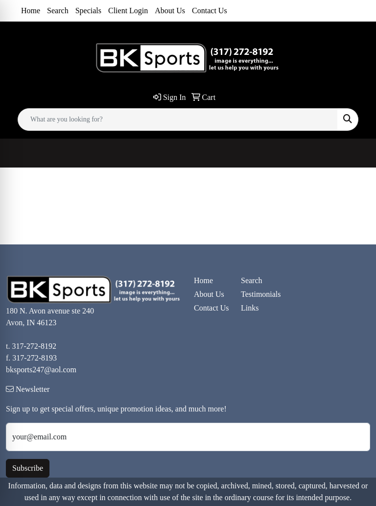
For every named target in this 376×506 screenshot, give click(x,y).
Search (58, 10)
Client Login (128, 10)
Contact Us (209, 10)
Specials (88, 10)
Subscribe (27, 468)
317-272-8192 (34, 346)
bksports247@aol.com (41, 369)
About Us (170, 10)
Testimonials (258, 294)
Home (30, 10)
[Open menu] (356, 153)
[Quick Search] (178, 119)
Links (249, 308)
